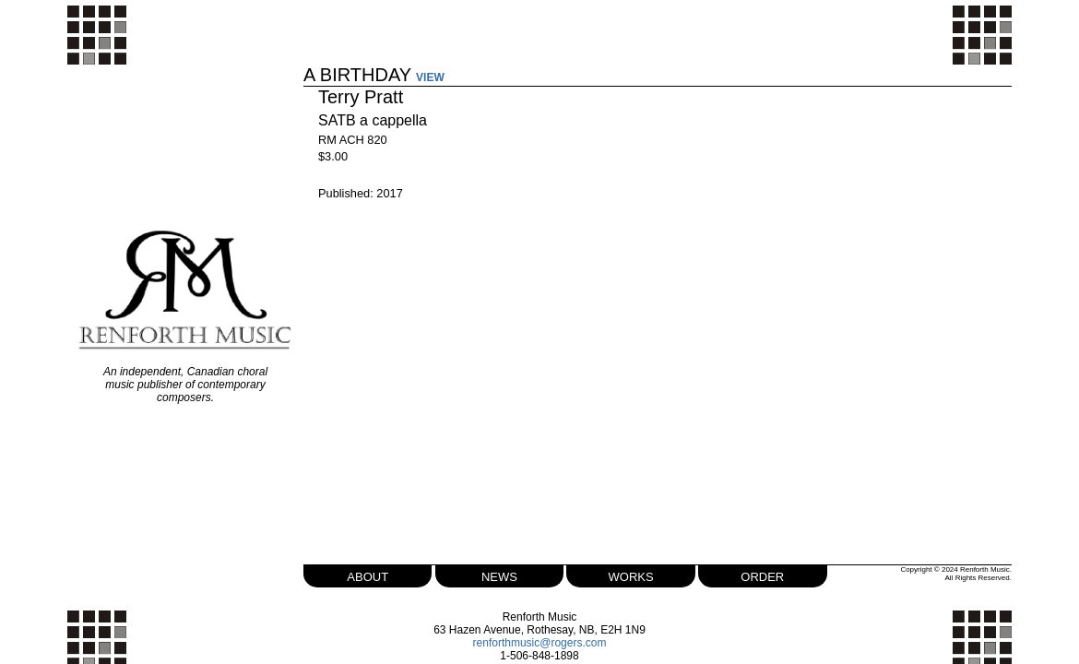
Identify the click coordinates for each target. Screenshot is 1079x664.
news (500, 574)
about (372, 574)
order (757, 574)
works (628, 574)
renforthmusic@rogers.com (540, 641)
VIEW (435, 64)
